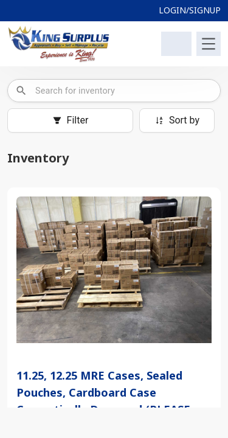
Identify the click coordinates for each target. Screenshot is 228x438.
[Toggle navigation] (208, 44)
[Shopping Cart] (176, 44)
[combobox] (123, 91)
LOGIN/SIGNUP (190, 10)
